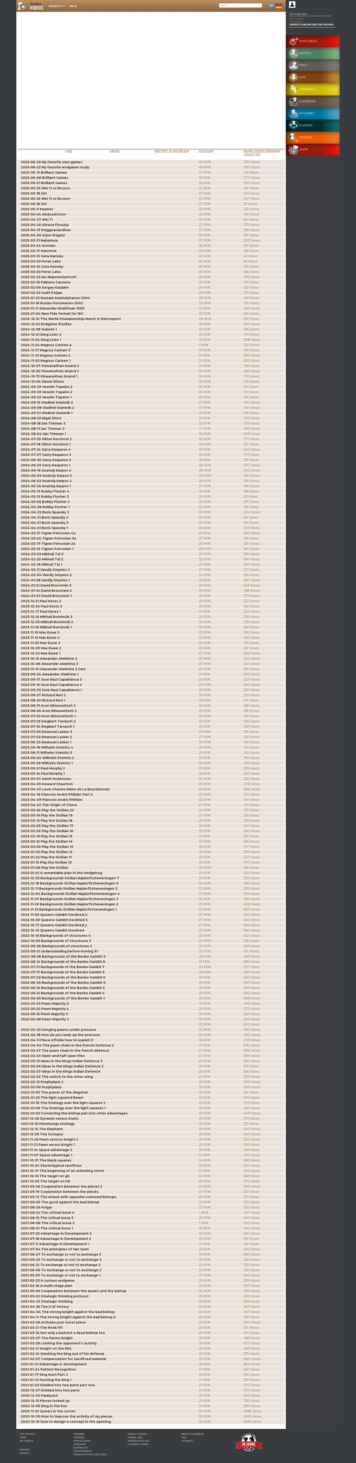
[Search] (240, 5)
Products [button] (56, 6)
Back (73, 6)
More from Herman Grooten (262, 152)
